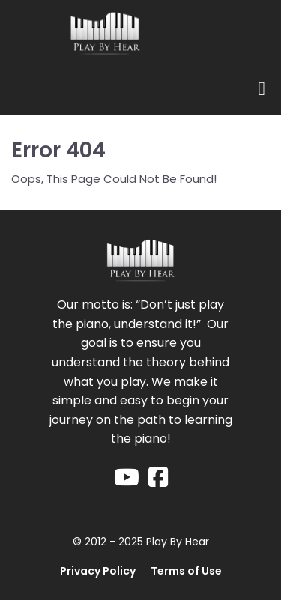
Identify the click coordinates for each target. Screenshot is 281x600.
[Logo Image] (105, 34)
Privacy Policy (98, 571)
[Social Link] (126, 477)
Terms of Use (186, 571)
